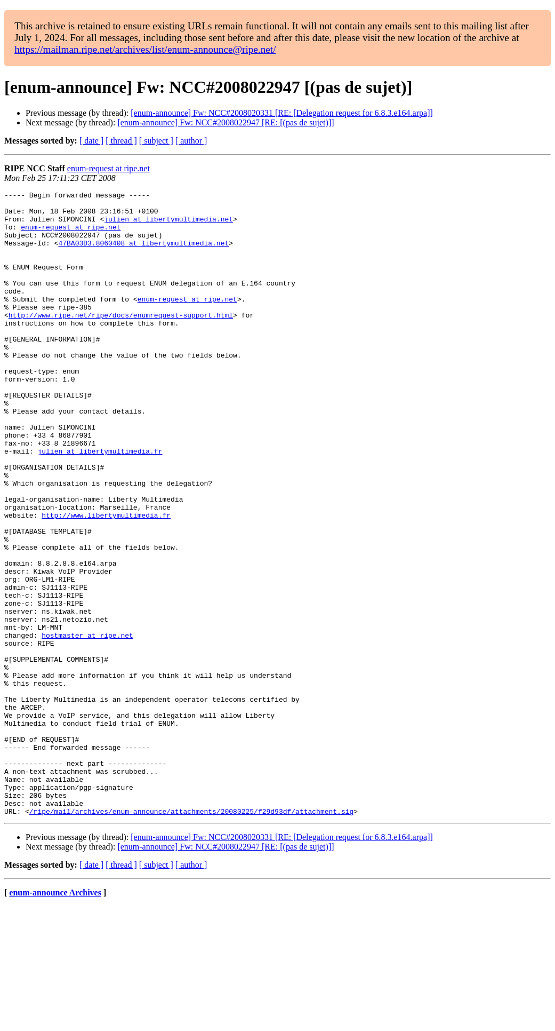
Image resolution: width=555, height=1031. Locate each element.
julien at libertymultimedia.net (168, 225)
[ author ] (191, 140)
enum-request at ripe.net (108, 168)
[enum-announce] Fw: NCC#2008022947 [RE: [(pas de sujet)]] (225, 122)
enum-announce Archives (55, 1017)
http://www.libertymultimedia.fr (106, 580)
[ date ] (91, 140)
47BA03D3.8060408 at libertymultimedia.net (143, 254)
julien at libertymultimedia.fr (99, 504)
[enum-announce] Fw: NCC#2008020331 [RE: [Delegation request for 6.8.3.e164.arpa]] (282, 112)
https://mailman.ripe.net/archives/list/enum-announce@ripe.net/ (145, 49)
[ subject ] (156, 140)
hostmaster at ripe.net (87, 724)
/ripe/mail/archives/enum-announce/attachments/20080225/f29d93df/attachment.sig (191, 936)
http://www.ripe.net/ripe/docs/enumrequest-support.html (121, 340)
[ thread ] (121, 140)
